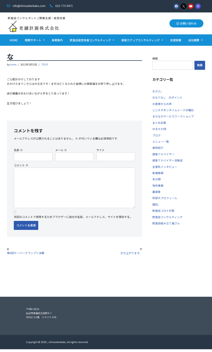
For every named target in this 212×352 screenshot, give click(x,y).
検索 (155, 58)
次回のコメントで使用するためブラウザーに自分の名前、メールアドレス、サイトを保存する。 (73, 219)
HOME (13, 40)
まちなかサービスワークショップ (173, 117)
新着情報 (157, 175)
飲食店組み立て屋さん (166, 226)
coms (13, 64)
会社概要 (195, 40)
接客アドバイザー (163, 156)
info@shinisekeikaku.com (29, 6)
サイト (100, 151)
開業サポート (35, 40)
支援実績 (175, 40)
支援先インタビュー (164, 169)
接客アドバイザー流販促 (167, 162)
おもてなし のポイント (167, 98)
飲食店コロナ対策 (163, 213)
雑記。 (156, 207)
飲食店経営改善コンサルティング (92, 40)
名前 (18, 151)
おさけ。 (157, 91)
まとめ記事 (159, 123)
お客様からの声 (162, 104)
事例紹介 (157, 149)
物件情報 (157, 188)
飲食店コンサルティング (167, 220)
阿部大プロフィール (164, 201)
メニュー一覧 (160, 143)
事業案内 (57, 40)
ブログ (44, 64)
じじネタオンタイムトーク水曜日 (173, 111)
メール (61, 151)
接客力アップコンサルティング (142, 40)
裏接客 (156, 194)
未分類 (156, 181)
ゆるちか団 (159, 130)
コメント (21, 166)
